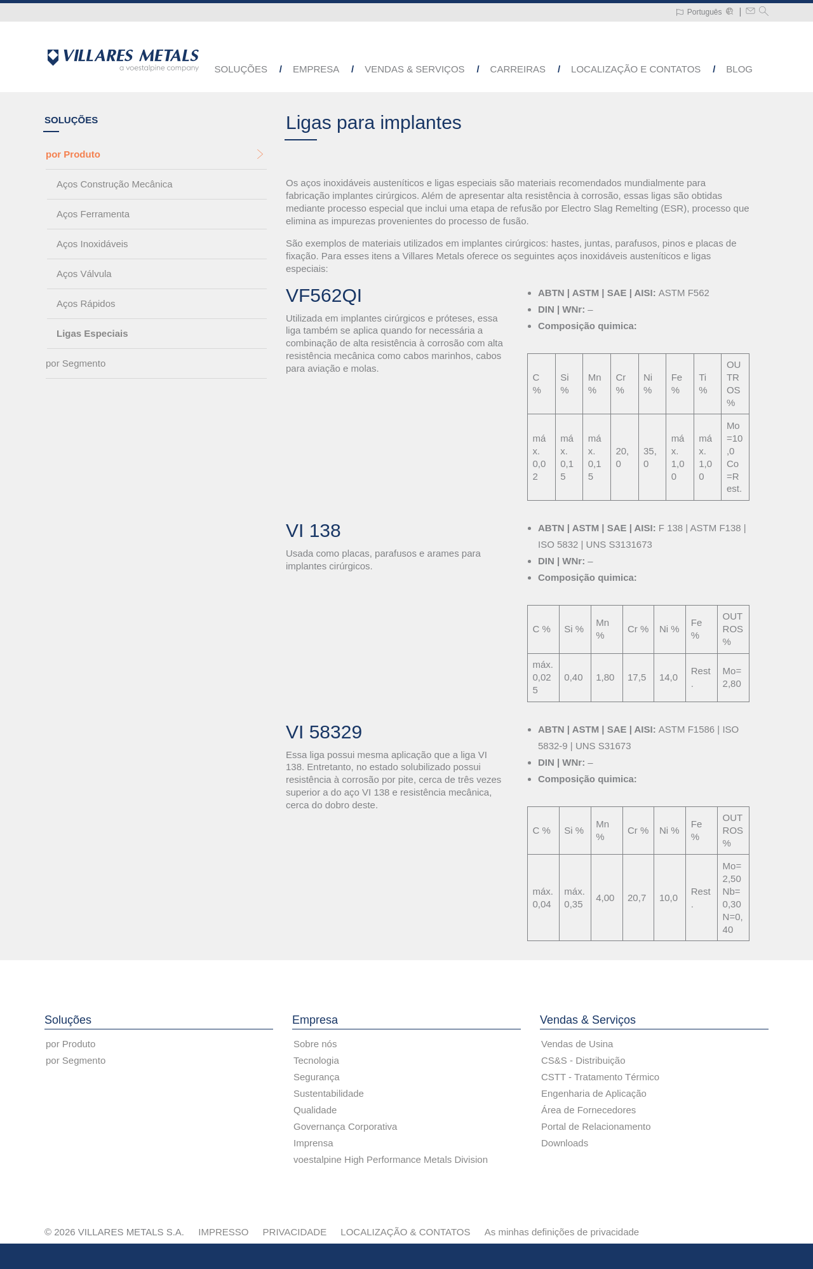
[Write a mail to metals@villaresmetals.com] (750, 13)
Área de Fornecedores (588, 1109)
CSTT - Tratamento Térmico (600, 1076)
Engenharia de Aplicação (594, 1093)
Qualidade (315, 1109)
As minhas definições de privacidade (562, 1231)
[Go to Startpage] (123, 60)
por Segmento (75, 363)
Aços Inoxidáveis (92, 244)
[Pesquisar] (764, 13)
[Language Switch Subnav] (698, 12)
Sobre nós (315, 1043)
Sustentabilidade (328, 1093)
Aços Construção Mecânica (115, 184)
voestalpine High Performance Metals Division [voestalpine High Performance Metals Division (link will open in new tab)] (390, 1159)
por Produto (73, 154)
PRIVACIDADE (295, 1231)
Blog (739, 69)
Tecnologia (316, 1060)
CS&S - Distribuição (583, 1060)
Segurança (316, 1076)
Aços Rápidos (86, 304)
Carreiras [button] (518, 69)
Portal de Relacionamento (596, 1126)
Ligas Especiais (92, 334)
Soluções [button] (241, 69)
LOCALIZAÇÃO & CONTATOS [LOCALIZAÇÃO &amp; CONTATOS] (405, 1231)
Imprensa (313, 1142)
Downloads (564, 1142)
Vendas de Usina (577, 1043)
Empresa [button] (316, 69)
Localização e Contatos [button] (636, 69)
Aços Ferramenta (93, 214)
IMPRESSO (223, 1231)
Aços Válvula (84, 274)
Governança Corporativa (345, 1126)
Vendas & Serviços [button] (414, 69)
